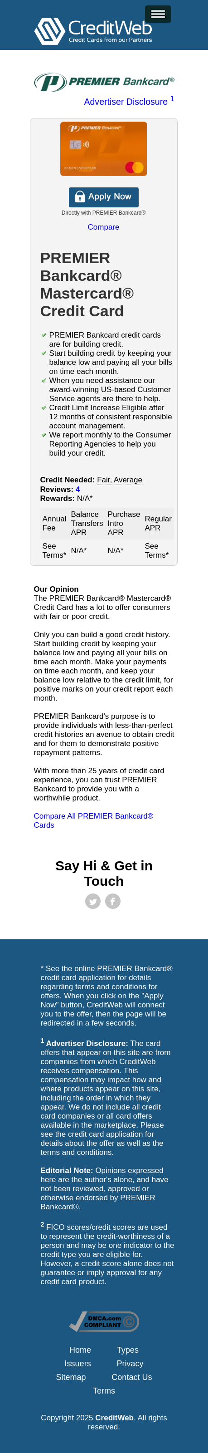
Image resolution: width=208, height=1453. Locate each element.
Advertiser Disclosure (129, 102)
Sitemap (71, 1377)
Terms (104, 1390)
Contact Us (131, 1377)
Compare (104, 227)
